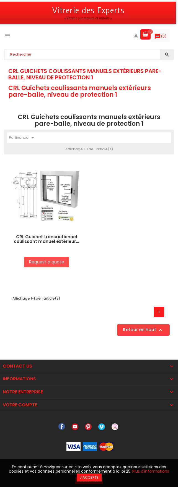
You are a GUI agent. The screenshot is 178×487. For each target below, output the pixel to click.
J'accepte (89, 477)
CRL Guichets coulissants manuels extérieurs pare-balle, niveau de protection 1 (84, 74)
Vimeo (101, 427)
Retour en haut (143, 330)
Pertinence (22, 137)
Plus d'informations (150, 471)
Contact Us (17, 366)
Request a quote (46, 262)
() (160, 37)
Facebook (62, 427)
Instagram (115, 427)
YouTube (75, 427)
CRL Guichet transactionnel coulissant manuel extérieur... (46, 239)
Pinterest (88, 427)
